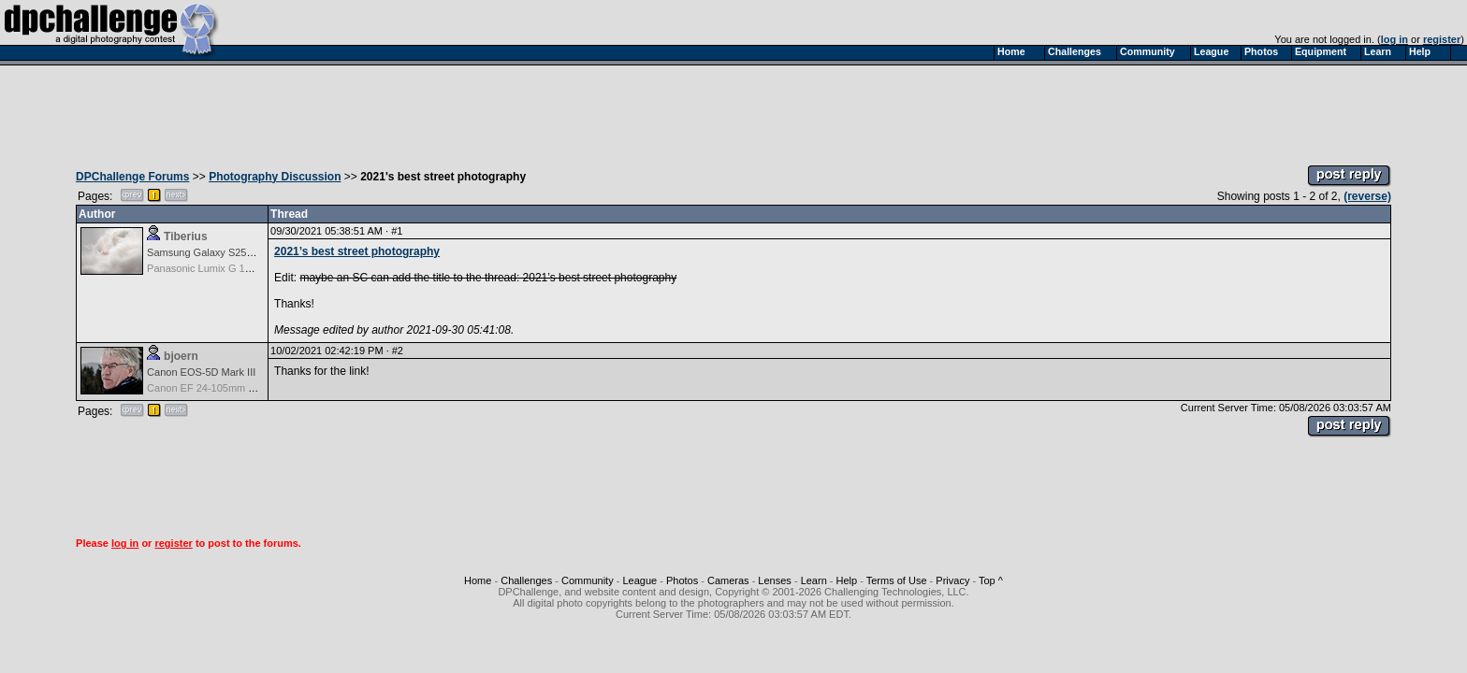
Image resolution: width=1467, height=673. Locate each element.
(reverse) (1367, 196)
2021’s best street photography (357, 251)
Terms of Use (896, 580)
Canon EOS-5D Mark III (201, 372)
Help (847, 580)
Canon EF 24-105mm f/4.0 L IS (218, 388)
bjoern (181, 356)
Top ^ (991, 580)
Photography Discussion (275, 176)
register (1441, 39)
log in (1394, 39)
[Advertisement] (733, 110)
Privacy (952, 580)
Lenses (774, 580)
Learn (814, 580)
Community (587, 580)
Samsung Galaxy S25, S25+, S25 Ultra (236, 252)
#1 (396, 230)
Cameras (728, 580)
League (639, 580)
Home (477, 580)
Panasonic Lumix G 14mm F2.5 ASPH (234, 268)
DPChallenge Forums (132, 176)
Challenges (526, 580)
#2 (397, 350)
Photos (682, 580)
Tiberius (185, 236)
